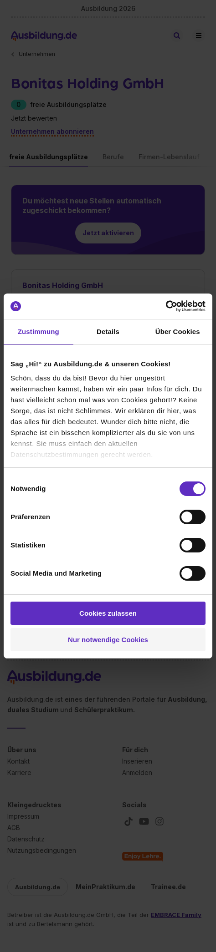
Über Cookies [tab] (177, 331)
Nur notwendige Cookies (108, 639)
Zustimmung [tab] (38, 331)
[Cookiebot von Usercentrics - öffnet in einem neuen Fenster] (166, 306)
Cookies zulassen (108, 613)
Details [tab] (108, 331)
